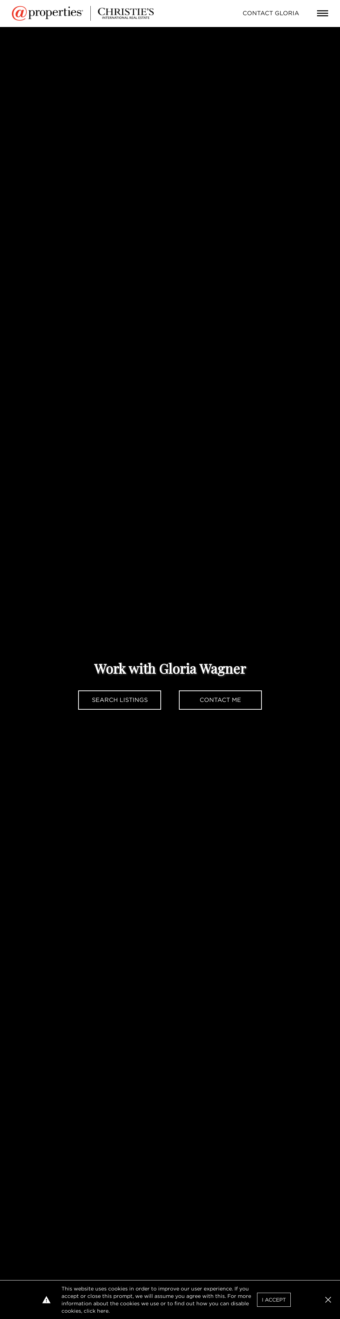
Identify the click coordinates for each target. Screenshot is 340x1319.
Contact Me (220, 699)
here (103, 1311)
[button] (328, 1300)
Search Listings (120, 699)
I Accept (274, 1300)
